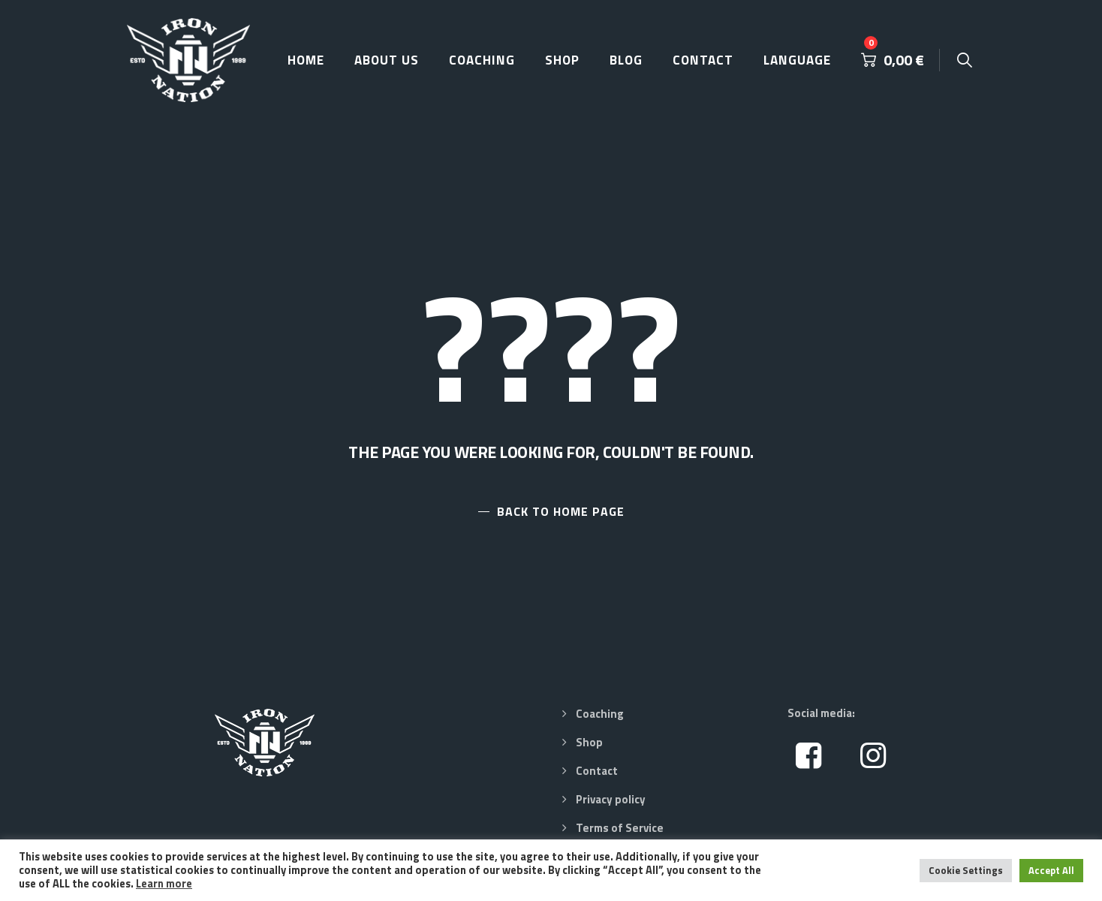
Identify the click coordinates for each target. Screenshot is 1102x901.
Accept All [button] (1051, 870)
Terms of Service (620, 827)
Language (797, 60)
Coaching (482, 60)
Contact (703, 60)
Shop (562, 60)
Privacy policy (611, 799)
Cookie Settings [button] (966, 870)
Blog (626, 60)
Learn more (164, 883)
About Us (386, 60)
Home (306, 60)
